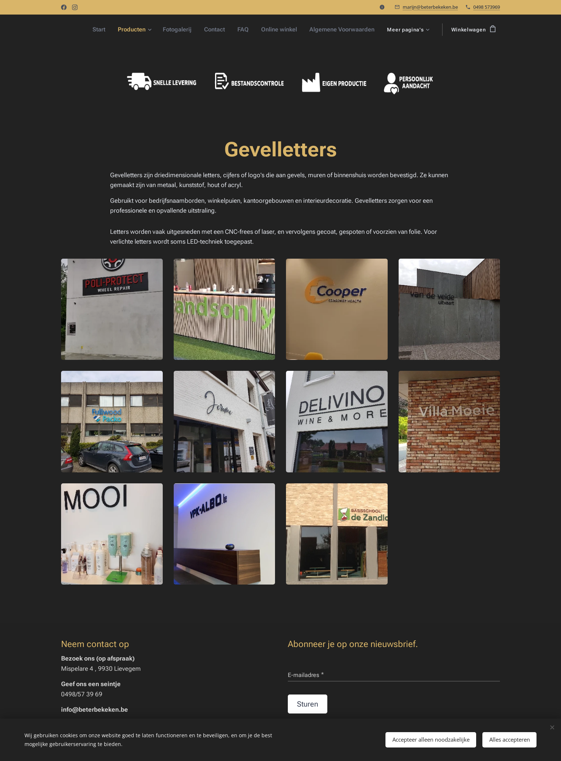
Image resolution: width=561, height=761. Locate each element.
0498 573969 (486, 7)
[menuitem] (107, 29)
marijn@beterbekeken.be (430, 7)
